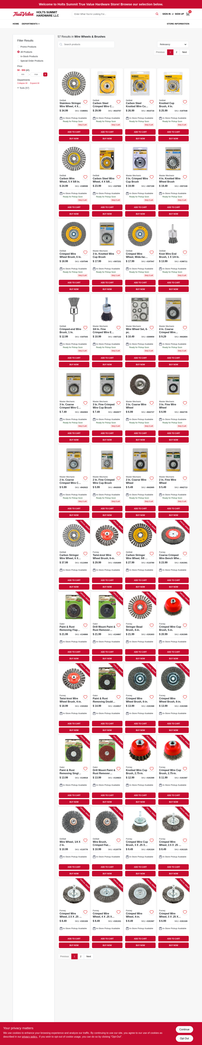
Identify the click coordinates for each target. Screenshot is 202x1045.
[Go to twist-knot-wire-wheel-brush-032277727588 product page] (107, 555)
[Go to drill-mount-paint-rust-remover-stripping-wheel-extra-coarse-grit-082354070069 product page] (107, 627)
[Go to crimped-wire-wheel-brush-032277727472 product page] (173, 699)
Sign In (166, 14)
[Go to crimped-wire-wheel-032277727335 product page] (173, 842)
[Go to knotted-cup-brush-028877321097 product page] (173, 105)
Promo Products (28, 47)
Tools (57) (24, 88)
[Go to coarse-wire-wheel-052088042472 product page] (140, 482)
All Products (26, 52)
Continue (184, 1029)
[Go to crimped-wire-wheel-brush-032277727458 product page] (140, 699)
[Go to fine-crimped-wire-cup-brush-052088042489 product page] (107, 482)
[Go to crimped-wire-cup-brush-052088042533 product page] (140, 181)
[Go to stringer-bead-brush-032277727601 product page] (140, 627)
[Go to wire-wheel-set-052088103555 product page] (140, 331)
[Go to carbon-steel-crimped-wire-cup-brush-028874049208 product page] (107, 105)
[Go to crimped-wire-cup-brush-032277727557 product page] (173, 770)
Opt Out (184, 1038)
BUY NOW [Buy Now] (73, 139)
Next (184, 52)
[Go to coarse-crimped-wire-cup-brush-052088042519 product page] (74, 406)
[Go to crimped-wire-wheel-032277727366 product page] (173, 914)
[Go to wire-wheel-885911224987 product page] (74, 842)
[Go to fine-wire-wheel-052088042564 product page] (173, 406)
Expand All (34, 83)
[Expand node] (18, 87)
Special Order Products (32, 61)
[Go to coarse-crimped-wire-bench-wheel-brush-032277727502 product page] (173, 555)
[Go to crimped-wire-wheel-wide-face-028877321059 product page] (140, 256)
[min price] (22, 74)
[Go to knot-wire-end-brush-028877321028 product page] (173, 256)
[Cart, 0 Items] (187, 14)
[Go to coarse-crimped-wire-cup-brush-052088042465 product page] (74, 482)
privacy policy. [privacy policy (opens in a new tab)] (30, 1036)
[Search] (157, 13)
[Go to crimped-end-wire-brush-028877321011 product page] (74, 331)
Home (16, 24)
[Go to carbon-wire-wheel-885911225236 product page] (74, 181)
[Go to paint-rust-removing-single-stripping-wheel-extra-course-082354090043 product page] (74, 770)
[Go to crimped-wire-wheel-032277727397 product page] (107, 914)
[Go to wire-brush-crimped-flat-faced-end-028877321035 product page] (107, 842)
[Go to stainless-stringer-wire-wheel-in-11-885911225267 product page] (74, 105)
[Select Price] (45, 74)
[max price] (36, 74)
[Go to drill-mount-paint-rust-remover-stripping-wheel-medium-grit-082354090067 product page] (107, 770)
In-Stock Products (29, 56)
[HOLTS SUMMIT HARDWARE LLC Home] (23, 14)
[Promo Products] (18, 46)
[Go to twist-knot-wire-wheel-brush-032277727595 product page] (74, 699)
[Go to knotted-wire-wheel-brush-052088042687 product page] (173, 181)
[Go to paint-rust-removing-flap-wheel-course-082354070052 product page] (74, 627)
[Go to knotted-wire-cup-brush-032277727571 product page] (140, 770)
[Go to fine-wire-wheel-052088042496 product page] (173, 482)
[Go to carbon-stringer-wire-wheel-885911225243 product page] (74, 555)
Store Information (178, 24)
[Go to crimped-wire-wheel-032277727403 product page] (140, 914)
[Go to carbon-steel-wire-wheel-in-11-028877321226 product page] (107, 181)
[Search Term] (116, 14)
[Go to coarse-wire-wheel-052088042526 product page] (140, 406)
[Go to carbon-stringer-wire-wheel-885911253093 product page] (140, 555)
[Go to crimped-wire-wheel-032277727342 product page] (74, 914)
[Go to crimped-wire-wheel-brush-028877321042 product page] (74, 256)
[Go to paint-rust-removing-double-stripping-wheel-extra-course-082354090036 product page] (107, 699)
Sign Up (179, 14)
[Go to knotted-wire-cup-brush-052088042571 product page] (107, 256)
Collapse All (22, 83)
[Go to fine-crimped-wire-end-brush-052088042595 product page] (107, 331)
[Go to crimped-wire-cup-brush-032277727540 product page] (173, 627)
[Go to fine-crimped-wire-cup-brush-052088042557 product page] (107, 406)
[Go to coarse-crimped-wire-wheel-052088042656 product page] (173, 331)
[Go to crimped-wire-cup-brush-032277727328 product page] (140, 842)
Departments (30, 24)
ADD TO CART (74, 132)
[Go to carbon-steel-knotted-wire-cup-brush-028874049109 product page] (140, 105)
